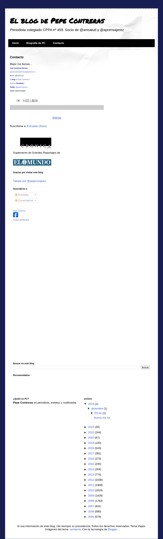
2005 (91, 516)
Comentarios (24, 200)
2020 (91, 437)
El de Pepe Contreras (19, 79)
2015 (91, 463)
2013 (91, 474)
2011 (91, 485)
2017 (91, 453)
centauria (75, 529)
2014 (91, 469)
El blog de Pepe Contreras (57, 20)
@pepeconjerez (21, 87)
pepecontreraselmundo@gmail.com (22, 72)
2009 (91, 495)
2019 (91, 442)
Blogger (112, 529)
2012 (91, 479)
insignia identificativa (21, 220)
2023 (91, 427)
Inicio (15, 43)
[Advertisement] (33, 246)
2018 (91, 448)
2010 (91, 490)
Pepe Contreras (19, 211)
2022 (91, 432)
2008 (91, 500)
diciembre (97, 408)
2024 (91, 403)
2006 (91, 511)
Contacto (58, 43)
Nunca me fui (102, 417)
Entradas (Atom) (37, 126)
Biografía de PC (35, 43)
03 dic (99, 413)
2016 (91, 458)
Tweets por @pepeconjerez (29, 181)
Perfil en (17, 83)
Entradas (22, 194)
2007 (91, 506)
